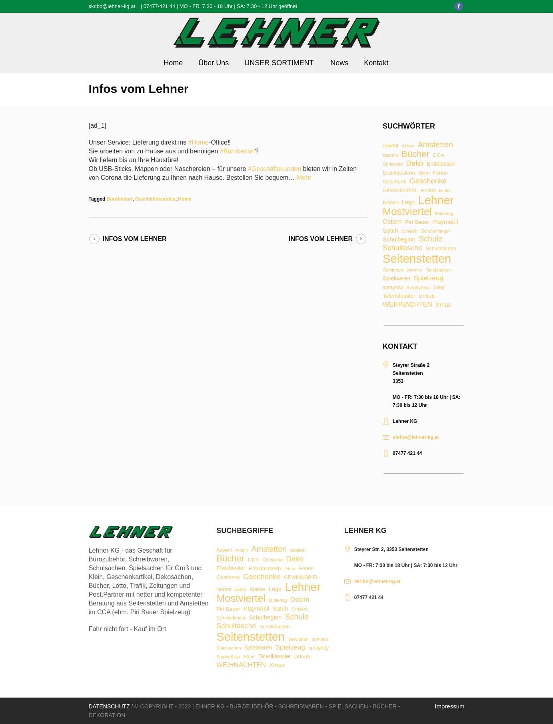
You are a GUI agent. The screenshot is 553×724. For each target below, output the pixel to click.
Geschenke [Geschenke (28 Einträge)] (428, 181)
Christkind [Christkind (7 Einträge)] (393, 164)
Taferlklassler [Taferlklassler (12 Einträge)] (399, 296)
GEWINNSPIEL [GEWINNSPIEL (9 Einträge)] (400, 190)
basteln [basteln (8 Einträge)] (390, 155)
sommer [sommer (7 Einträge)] (414, 270)
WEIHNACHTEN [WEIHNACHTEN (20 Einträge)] (407, 305)
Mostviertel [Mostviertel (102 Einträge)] (407, 212)
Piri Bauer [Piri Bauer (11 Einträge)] (417, 222)
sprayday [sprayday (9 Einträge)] (393, 287)
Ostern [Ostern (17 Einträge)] (392, 222)
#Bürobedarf (237, 151)
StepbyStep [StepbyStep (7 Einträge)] (418, 288)
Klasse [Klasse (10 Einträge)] (390, 202)
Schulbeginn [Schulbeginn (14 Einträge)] (399, 240)
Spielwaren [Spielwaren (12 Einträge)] (396, 279)
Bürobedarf (120, 199)
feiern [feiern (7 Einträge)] (423, 173)
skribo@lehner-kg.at (112, 6)
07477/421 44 (160, 6)
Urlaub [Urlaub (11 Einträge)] (427, 296)
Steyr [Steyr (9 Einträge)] (439, 287)
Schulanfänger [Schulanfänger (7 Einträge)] (435, 231)
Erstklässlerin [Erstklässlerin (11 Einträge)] (399, 173)
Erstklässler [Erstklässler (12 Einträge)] (441, 164)
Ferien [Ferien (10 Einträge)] (440, 172)
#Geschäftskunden (274, 168)
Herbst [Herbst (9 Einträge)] (428, 190)
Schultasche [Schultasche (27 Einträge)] (403, 247)
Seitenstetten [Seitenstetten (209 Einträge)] (417, 258)
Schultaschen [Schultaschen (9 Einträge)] (441, 248)
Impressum (449, 706)
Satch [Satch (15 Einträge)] (390, 230)
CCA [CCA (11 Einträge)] (438, 155)
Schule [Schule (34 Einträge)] (430, 239)
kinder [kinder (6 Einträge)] (445, 191)
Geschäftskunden (155, 199)
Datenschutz (109, 706)
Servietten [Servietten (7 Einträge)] (393, 270)
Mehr (304, 177)
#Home (198, 142)
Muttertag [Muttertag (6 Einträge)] (444, 213)
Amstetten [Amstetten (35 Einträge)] (435, 145)
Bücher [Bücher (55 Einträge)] (415, 154)
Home (184, 199)
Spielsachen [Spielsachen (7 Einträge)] (438, 270)
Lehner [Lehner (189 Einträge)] (436, 200)
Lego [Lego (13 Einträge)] (408, 202)
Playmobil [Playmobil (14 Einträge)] (445, 222)
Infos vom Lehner (135, 238)
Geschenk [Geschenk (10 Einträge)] (394, 181)
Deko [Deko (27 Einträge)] (414, 163)
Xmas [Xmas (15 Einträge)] (443, 305)
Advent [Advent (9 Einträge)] (390, 146)
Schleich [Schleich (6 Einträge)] (409, 231)
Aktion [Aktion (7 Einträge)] (408, 146)
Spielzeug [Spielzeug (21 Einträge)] (428, 278)
